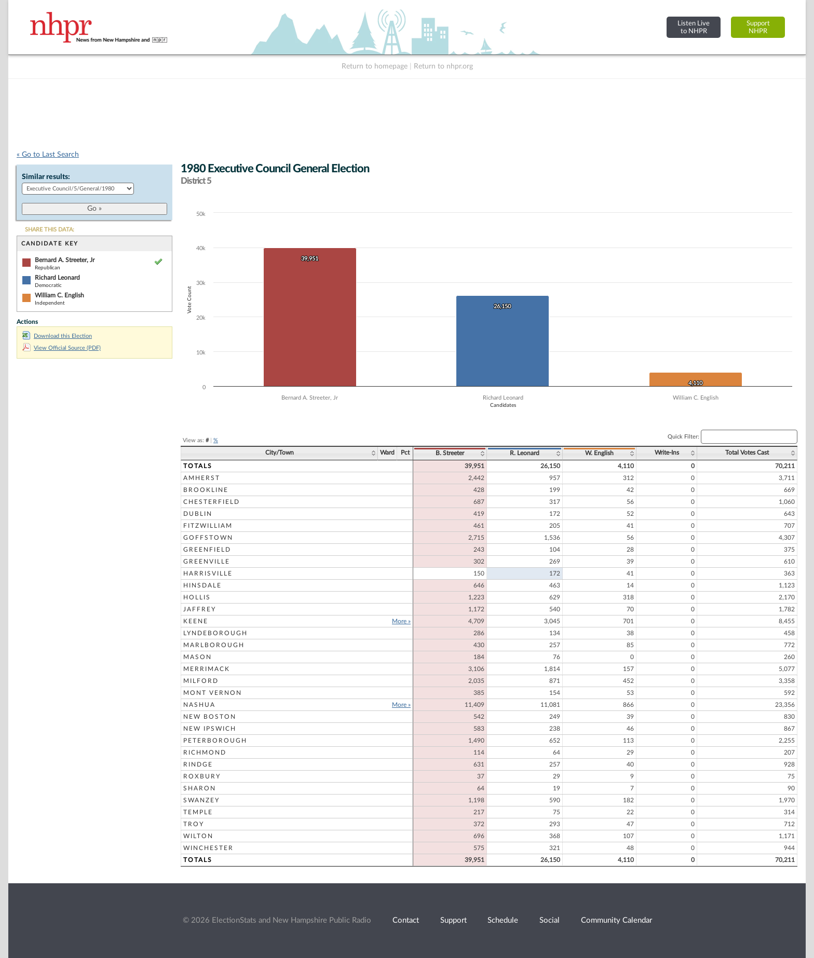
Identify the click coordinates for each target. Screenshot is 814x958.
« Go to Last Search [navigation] (48, 154)
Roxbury (202, 776)
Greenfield (207, 549)
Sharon (199, 788)
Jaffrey (199, 609)
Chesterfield (211, 502)
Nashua (199, 705)
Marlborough (214, 645)
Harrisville (208, 573)
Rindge (198, 764)
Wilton (198, 836)
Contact (405, 920)
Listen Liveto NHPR (693, 27)
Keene (195, 621)
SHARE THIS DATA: (49, 229)
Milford (201, 681)
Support (453, 920)
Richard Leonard (57, 278)
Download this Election (57, 336)
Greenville (206, 561)
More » (401, 621)
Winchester (208, 848)
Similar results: (46, 177)
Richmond (204, 752)
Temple (198, 812)
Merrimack (206, 669)
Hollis (197, 597)
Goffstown (208, 538)
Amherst (201, 478)
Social (549, 920)
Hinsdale (202, 585)
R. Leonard (524, 453)
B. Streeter (450, 453)
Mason (197, 657)
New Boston (209, 717)
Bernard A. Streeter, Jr (64, 260)
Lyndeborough (215, 633)
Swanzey (201, 800)
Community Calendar (616, 920)
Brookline (205, 490)
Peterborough (215, 740)
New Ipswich (209, 729)
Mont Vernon (212, 693)
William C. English (59, 295)
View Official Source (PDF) (61, 348)
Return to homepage (375, 66)
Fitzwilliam (208, 526)
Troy (193, 824)
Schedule (502, 920)
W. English (599, 453)
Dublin (197, 514)
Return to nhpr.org (443, 66)
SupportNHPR (758, 27)
